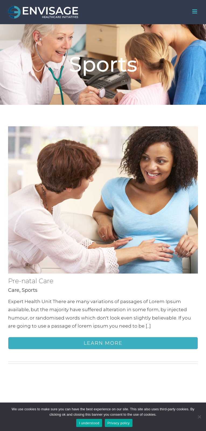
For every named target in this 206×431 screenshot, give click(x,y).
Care (13, 290)
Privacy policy (118, 423)
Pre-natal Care (30, 281)
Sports (29, 290)
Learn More (103, 343)
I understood (89, 423)
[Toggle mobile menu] (195, 11)
